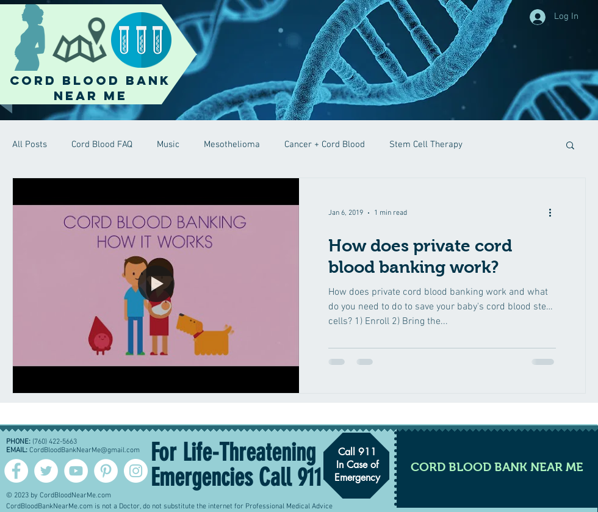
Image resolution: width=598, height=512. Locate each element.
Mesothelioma (232, 144)
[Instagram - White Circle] (136, 471)
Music (168, 144)
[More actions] (554, 213)
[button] (570, 146)
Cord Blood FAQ (101, 144)
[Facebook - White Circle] (16, 471)
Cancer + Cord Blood (324, 144)
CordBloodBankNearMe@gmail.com (84, 450)
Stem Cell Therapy (426, 144)
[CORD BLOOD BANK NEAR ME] (497, 466)
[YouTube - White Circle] (76, 471)
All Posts (29, 144)
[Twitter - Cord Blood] (46, 471)
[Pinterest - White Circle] (106, 471)
